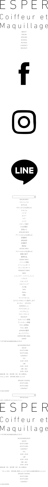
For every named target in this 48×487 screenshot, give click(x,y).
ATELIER (24, 37)
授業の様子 (24, 254)
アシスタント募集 (24, 322)
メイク (24, 221)
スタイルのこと (24, 308)
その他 (24, 287)
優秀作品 (24, 257)
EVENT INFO (24, 259)
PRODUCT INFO (24, 270)
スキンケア (24, 281)
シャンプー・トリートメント (24, 276)
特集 (24, 295)
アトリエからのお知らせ (24, 235)
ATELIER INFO (24, 232)
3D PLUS (24, 205)
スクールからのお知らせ (24, 251)
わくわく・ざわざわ (24, 303)
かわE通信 (24, 226)
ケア (24, 218)
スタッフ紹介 (24, 224)
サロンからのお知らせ (24, 207)
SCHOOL (24, 40)
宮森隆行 (24, 237)
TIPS (24, 289)
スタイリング (24, 284)
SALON (24, 34)
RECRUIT (24, 48)
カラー (24, 216)
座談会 (24, 246)
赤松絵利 (24, 240)
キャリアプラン (24, 333)
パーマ (24, 213)
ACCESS (24, 42)
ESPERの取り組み (24, 336)
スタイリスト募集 (24, 319)
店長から (24, 229)
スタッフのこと (24, 314)
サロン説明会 (24, 325)
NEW (24, 273)
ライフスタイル (24, 298)
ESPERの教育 (24, 330)
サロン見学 (24, 328)
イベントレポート (24, 265)
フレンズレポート (24, 267)
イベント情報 (24, 262)
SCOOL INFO (24, 248)
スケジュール (24, 202)
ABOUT (24, 32)
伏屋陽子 (24, 243)
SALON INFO (24, 199)
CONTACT (24, 45)
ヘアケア (24, 278)
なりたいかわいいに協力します (24, 300)
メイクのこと (24, 311)
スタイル (24, 210)
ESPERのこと (24, 306)
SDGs (24, 292)
